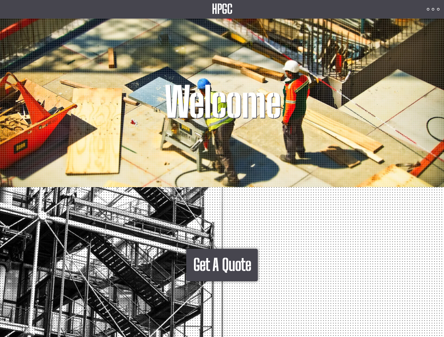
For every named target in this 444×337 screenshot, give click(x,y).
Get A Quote (222, 265)
